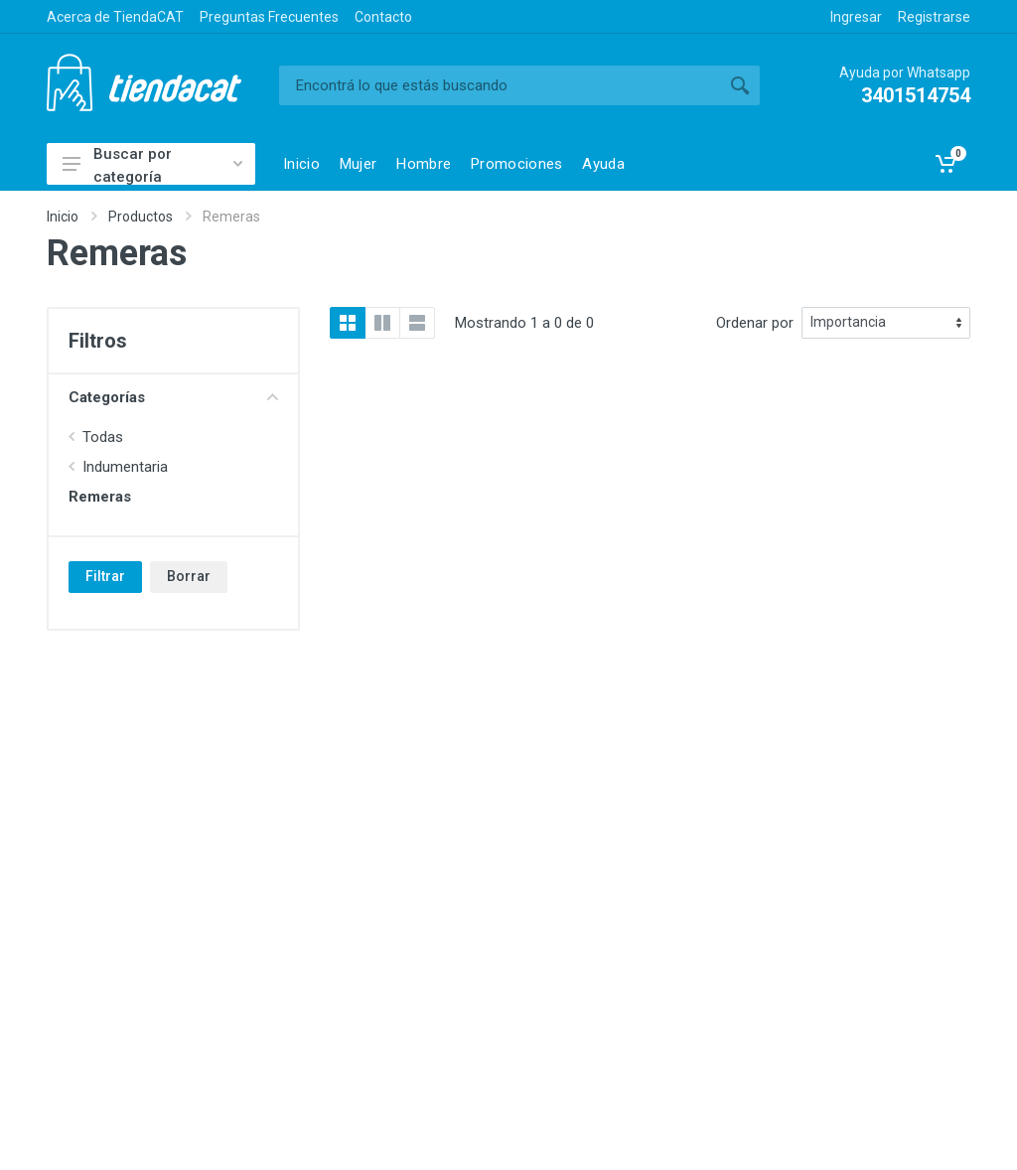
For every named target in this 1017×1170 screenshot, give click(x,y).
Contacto (383, 17)
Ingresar (856, 17)
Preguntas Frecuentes (269, 17)
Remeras (100, 497)
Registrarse (934, 17)
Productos (140, 216)
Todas (102, 437)
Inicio (62, 216)
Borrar (189, 576)
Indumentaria (125, 467)
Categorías (173, 397)
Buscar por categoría (152, 165)
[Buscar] (499, 85)
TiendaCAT (144, 82)
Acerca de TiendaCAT (115, 17)
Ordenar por (755, 323)
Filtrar (105, 576)
